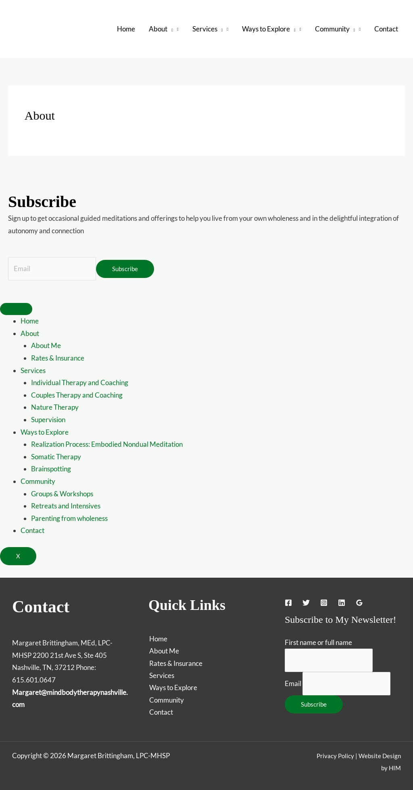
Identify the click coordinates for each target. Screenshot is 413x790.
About (30, 333)
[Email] (52, 268)
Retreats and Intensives (65, 506)
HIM (395, 768)
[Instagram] (323, 602)
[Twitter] (306, 602)
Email (293, 683)
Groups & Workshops (62, 493)
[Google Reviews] (359, 602)
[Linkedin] (341, 602)
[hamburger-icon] (16, 309)
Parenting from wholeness (69, 518)
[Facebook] (288, 602)
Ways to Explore (45, 432)
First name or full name (318, 642)
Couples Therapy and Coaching (77, 395)
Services (33, 370)
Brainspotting (51, 469)
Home (30, 321)
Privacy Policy (335, 755)
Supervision (48, 419)
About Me (46, 346)
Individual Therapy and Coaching (79, 383)
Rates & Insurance (57, 358)
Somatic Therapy (56, 456)
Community (38, 481)
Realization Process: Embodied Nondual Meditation (107, 444)
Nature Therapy (55, 407)
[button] (170, 29)
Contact (32, 531)
